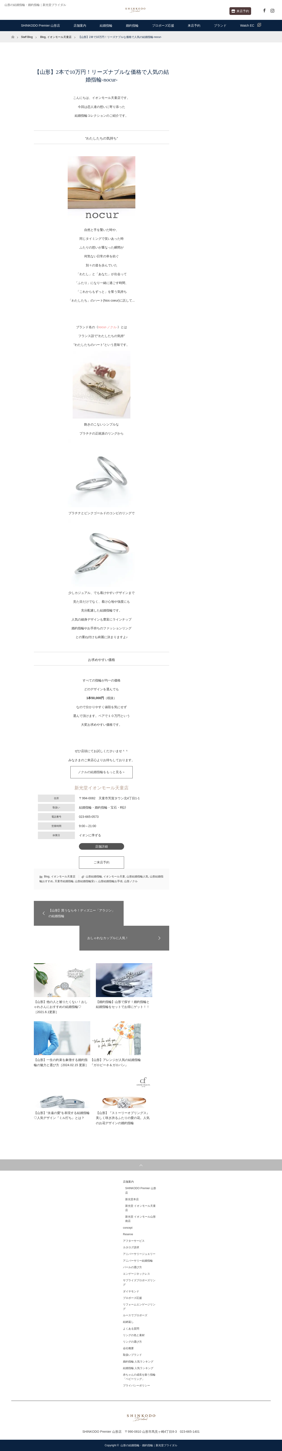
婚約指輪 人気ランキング (138, 1361)
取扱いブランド (132, 1354)
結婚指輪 (106, 25)
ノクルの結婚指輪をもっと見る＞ (101, 772)
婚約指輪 (132, 25)
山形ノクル (131, 881)
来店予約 (240, 11)
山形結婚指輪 (94, 876)
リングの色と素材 (134, 1335)
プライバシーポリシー (136, 1385)
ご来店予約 (101, 862)
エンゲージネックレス (136, 1273)
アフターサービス (134, 1240)
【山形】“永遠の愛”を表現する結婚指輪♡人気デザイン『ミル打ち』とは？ (62, 1115)
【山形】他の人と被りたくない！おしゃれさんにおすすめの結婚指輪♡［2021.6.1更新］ (61, 1007)
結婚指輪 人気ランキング (138, 1368)
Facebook (264, 9)
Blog (46, 876)
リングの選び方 (132, 1341)
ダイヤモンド (131, 1291)
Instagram (271, 9)
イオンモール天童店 (63, 876)
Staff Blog (27, 37)
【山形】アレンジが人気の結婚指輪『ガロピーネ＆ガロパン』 (115, 1062)
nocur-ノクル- (108, 327)
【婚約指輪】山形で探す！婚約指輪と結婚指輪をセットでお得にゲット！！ (123, 1004)
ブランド (220, 25)
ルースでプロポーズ (135, 1315)
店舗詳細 (101, 846)
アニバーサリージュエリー (139, 1254)
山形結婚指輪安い (86, 881)
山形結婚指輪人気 (137, 876)
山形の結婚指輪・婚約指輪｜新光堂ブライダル (148, 1445)
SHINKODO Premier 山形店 (40, 25)
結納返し (128, 1321)
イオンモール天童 (114, 876)
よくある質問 (131, 1328)
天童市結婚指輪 (64, 881)
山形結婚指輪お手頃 (110, 881)
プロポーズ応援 (163, 25)
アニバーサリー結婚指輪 (138, 1260)
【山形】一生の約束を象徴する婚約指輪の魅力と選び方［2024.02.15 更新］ (61, 1062)
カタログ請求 (131, 1247)
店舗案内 (80, 25)
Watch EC (250, 25)
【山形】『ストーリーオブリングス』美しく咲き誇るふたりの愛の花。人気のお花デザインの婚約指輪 (123, 1118)
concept (127, 1227)
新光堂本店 (132, 1199)
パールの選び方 (132, 1267)
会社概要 (128, 1348)
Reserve (128, 1234)
